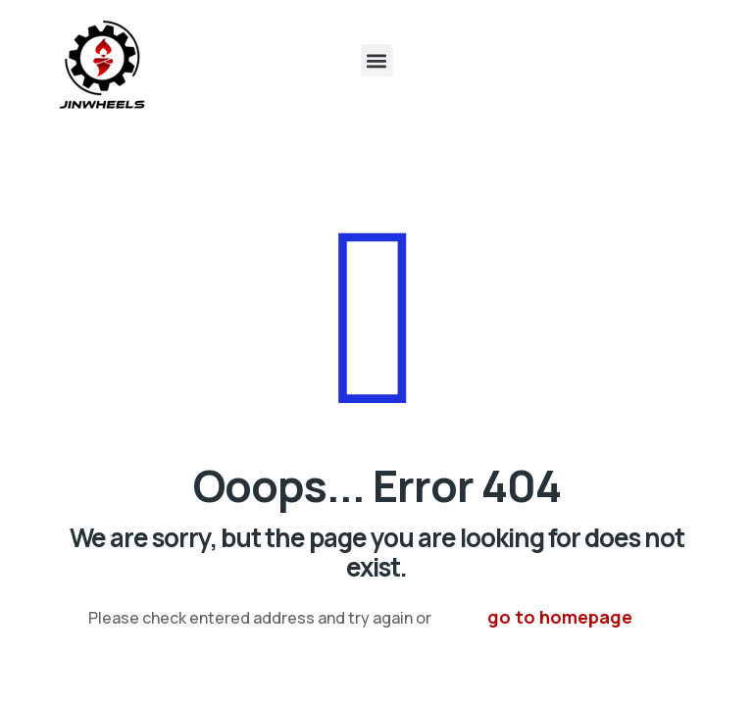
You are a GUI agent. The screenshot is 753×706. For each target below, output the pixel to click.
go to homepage (559, 617)
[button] (377, 60)
